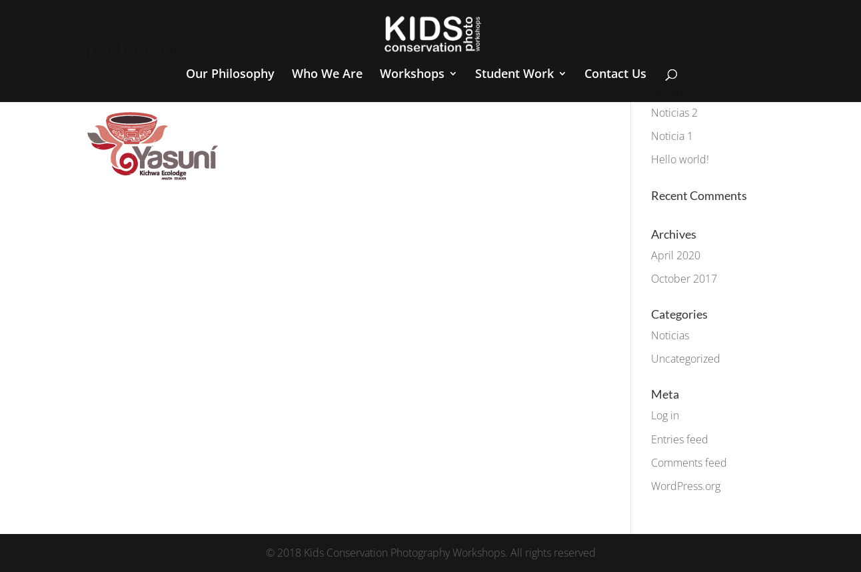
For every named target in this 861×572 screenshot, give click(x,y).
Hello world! (680, 159)
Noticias (670, 335)
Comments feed (689, 462)
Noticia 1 (672, 136)
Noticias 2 (674, 112)
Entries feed (679, 439)
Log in (665, 415)
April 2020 (675, 255)
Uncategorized (685, 358)
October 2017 (684, 278)
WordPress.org (685, 486)
